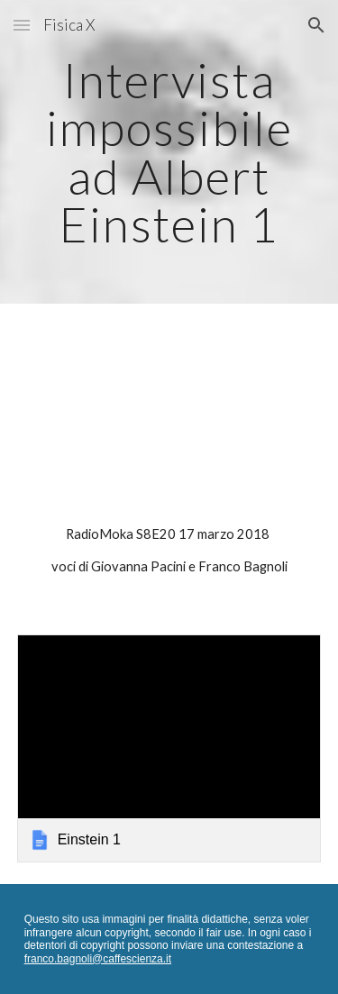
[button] (21, 25)
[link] (169, 748)
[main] (169, 152)
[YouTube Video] (169, 418)
